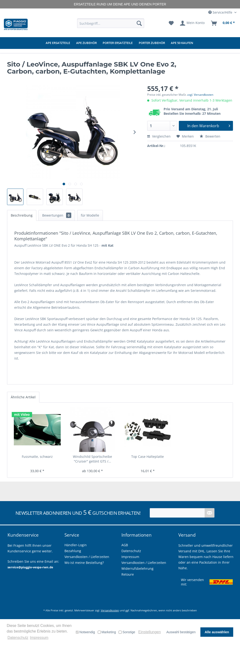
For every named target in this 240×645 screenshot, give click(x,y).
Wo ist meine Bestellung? (84, 562)
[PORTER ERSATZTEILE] (117, 43)
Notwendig (85, 632)
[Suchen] (139, 23)
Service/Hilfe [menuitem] (220, 12)
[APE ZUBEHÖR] (86, 43)
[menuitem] (110, 23)
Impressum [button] (39, 638)
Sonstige (127, 632)
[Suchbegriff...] (110, 23)
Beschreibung (22, 215)
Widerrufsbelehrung (137, 568)
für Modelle (90, 215)
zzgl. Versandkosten (200, 95)
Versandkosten (110, 610)
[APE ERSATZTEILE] (57, 43)
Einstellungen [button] (149, 632)
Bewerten (210, 136)
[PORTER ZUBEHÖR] (151, 43)
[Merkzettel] (171, 23)
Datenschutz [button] (18, 638)
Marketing (107, 632)
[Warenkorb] (223, 23)
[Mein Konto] (192, 23)
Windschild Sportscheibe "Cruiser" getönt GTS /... (92, 458)
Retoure (127, 574)
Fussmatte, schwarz (37, 456)
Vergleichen (159, 136)
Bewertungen (56, 215)
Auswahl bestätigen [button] (181, 632)
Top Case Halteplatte (147, 456)
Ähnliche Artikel (23, 397)
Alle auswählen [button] (217, 632)
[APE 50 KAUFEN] (182, 43)
